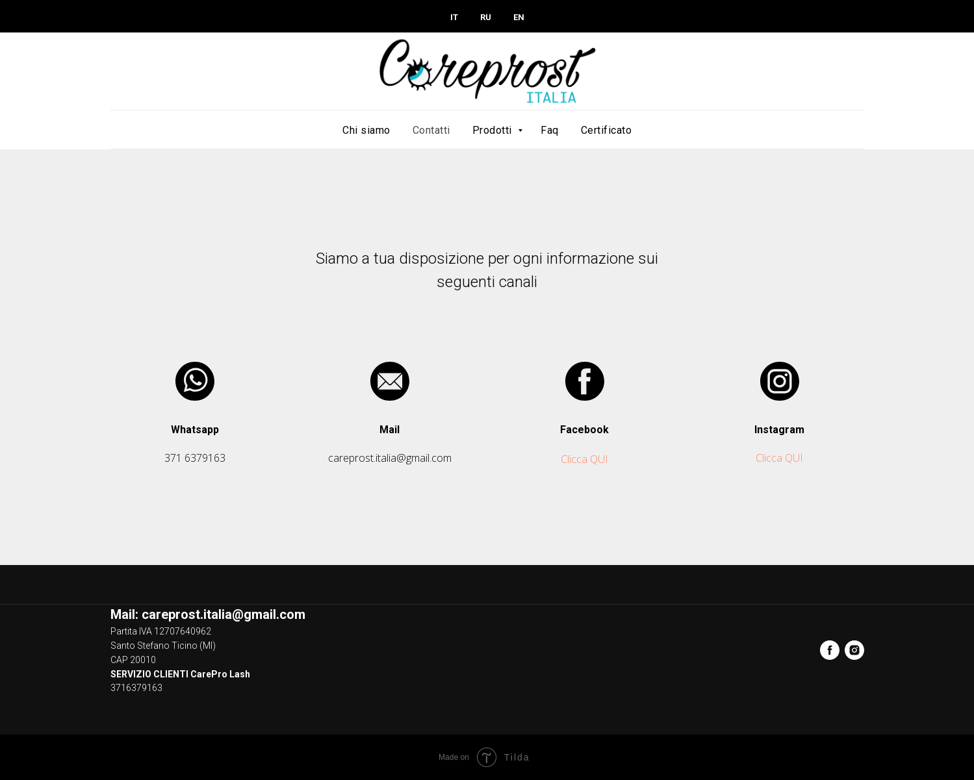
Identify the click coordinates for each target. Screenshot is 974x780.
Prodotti (493, 130)
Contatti (431, 130)
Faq (550, 130)
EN (518, 17)
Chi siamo (366, 130)
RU (485, 17)
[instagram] (854, 650)
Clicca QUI (584, 459)
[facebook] (829, 650)
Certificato (606, 130)
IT (454, 17)
